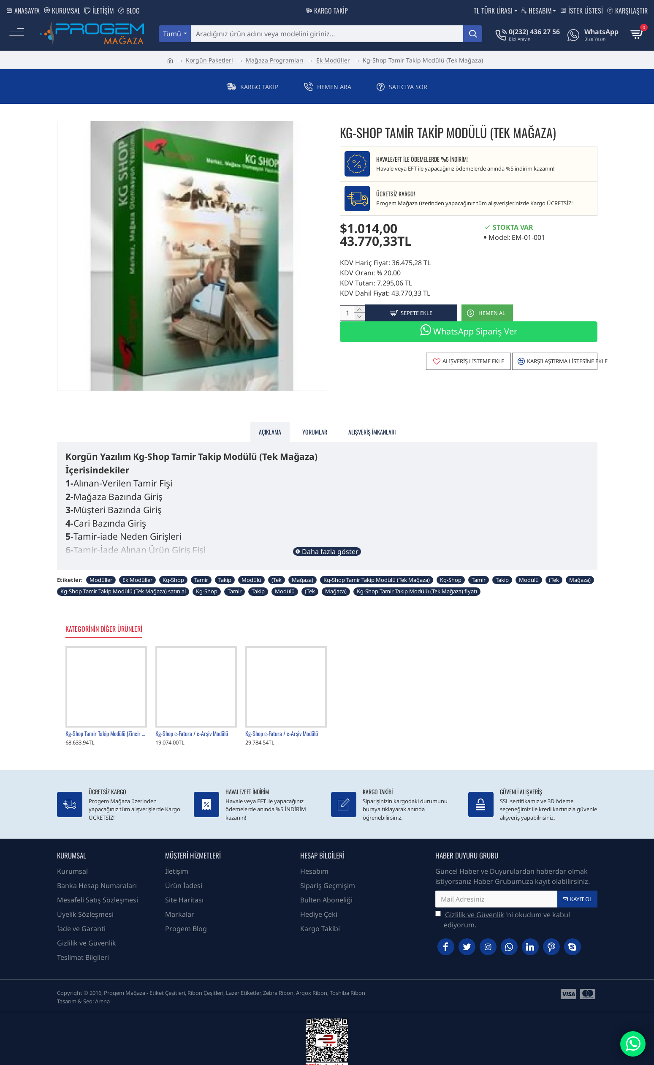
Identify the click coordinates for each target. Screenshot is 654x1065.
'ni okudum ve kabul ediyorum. (502, 909)
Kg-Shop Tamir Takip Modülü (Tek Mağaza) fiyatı (417, 580)
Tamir (201, 569)
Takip (224, 569)
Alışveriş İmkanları (372, 426)
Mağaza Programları (275, 60)
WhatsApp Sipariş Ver (468, 334)
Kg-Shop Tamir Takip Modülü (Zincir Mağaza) (106, 723)
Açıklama (270, 426)
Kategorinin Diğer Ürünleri (103, 618)
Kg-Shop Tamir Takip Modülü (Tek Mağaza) (376, 569)
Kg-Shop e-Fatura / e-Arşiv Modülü (191, 723)
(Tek (276, 569)
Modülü (251, 569)
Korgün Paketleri (209, 60)
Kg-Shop (173, 569)
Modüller (101, 569)
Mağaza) (302, 569)
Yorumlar (314, 426)
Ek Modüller (333, 60)
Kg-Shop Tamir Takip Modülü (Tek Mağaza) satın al (123, 580)
